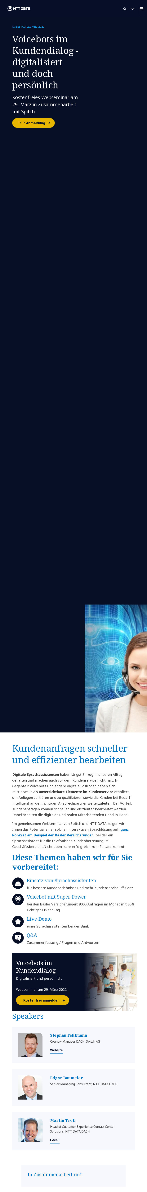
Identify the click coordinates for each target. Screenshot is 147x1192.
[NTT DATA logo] (15, 8)
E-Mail (55, 1140)
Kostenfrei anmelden (46, 1000)
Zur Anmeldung (36, 123)
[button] (127, 9)
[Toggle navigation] (143, 8)
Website (56, 1050)
